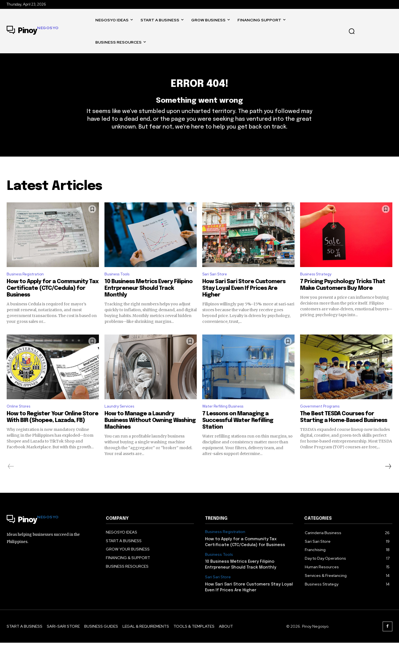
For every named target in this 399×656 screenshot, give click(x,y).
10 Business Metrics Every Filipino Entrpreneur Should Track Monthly (148, 300)
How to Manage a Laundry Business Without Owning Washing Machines (150, 433)
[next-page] (387, 480)
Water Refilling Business (226, 419)
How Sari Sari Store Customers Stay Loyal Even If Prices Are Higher (243, 300)
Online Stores (20, 419)
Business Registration (29, 286)
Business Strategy (319, 286)
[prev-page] (11, 480)
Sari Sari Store (216, 286)
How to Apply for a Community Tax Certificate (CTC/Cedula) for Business (52, 300)
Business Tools (119, 286)
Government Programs (323, 419)
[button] (352, 31)
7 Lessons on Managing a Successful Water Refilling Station (237, 433)
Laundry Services (121, 419)
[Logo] (33, 31)
